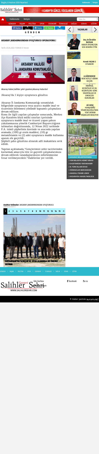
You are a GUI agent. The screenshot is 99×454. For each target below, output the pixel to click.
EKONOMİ (52, 23)
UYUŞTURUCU (48, 205)
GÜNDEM (12, 23)
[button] (70, 29)
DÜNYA (84, 23)
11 (44, 211)
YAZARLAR (82, 29)
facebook (71, 281)
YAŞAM (22, 23)
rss (85, 281)
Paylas (17, 28)
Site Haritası (39, 281)
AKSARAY (23, 205)
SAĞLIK (74, 23)
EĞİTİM (94, 23)
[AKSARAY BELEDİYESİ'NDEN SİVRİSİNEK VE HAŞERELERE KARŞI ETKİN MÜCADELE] (82, 151)
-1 (63, 211)
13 (52, 211)
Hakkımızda (86, 2)
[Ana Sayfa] (3, 20)
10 (40, 211)
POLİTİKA (32, 23)
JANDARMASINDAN (34, 205)
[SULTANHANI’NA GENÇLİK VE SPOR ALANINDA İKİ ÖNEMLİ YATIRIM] (34, 241)
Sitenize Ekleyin (40, 285)
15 (59, 211)
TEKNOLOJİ (63, 23)
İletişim (95, 2)
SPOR (42, 23)
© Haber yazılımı (84, 299)
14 (56, 211)
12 (48, 211)
